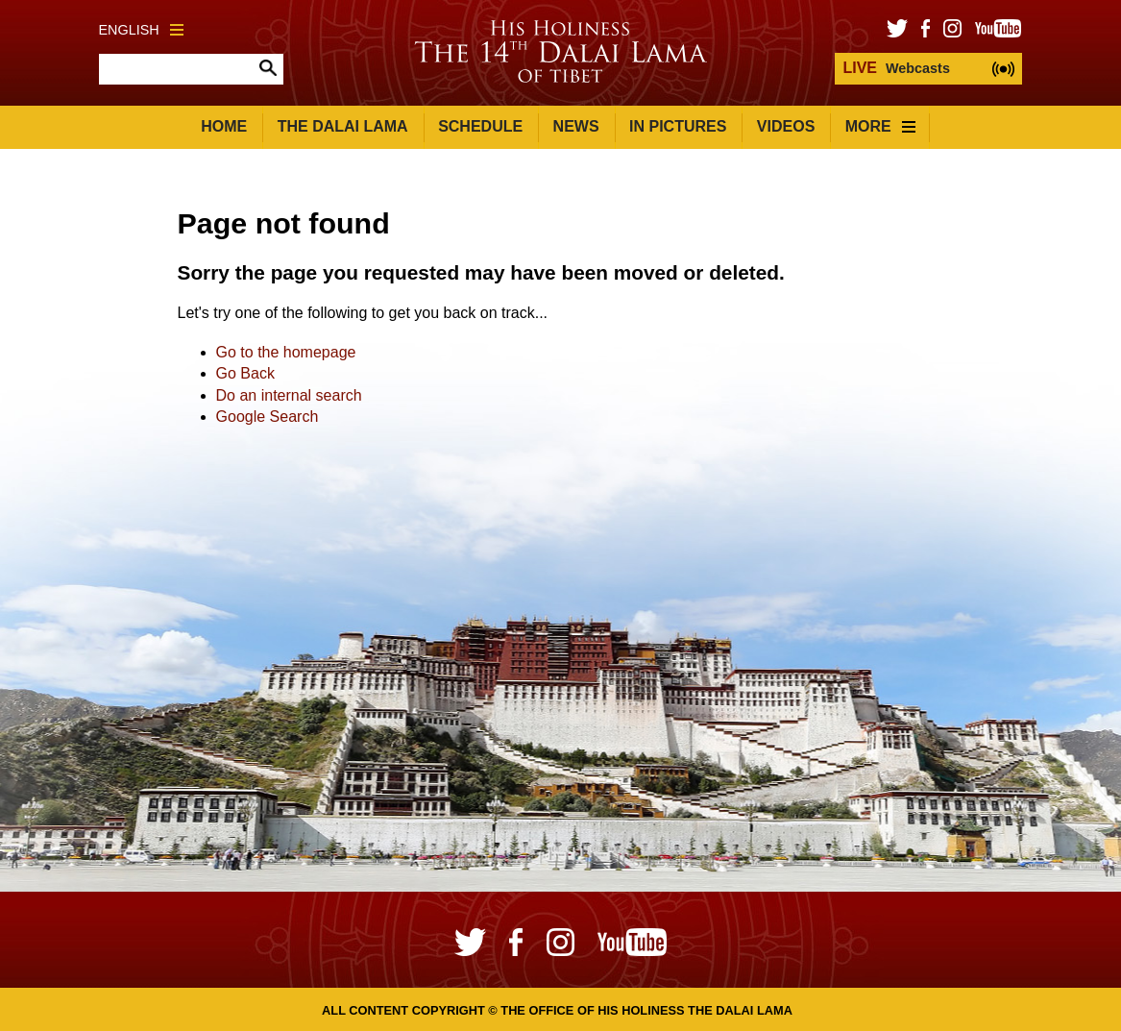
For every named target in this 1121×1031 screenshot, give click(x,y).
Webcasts (895, 68)
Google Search (267, 416)
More (880, 126)
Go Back (245, 373)
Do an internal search (289, 395)
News (576, 126)
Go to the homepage (286, 352)
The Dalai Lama (343, 126)
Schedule (480, 126)
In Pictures (677, 126)
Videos (786, 126)
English (141, 29)
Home (224, 126)
